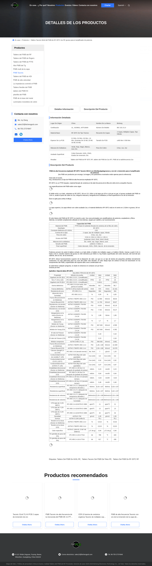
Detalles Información (64, 109)
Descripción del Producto (95, 109)
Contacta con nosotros (88, 5)
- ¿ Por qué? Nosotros (46, 5)
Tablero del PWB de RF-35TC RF (126, 459)
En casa (33, 5)
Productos (60, 5)
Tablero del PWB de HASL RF (68, 459)
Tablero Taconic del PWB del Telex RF (97, 459)
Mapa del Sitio (11, 564)
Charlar (108, 5)
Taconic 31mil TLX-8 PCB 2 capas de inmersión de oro (26, 515)
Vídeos (75, 5)
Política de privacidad (24, 564)
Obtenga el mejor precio (106, 99)
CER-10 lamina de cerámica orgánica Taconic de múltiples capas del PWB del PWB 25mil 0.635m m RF (92, 515)
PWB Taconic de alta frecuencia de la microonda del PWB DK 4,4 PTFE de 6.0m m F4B (59, 515)
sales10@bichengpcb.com (28, 124)
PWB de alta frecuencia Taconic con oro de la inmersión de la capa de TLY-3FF (125, 515)
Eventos (68, 5)
